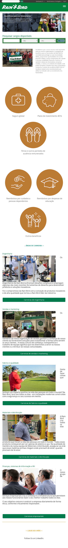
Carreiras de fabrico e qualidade (34, 403)
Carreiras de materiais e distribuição (34, 457)
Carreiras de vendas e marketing (34, 353)
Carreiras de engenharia (34, 300)
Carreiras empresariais (34, 516)
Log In (64, 1)
